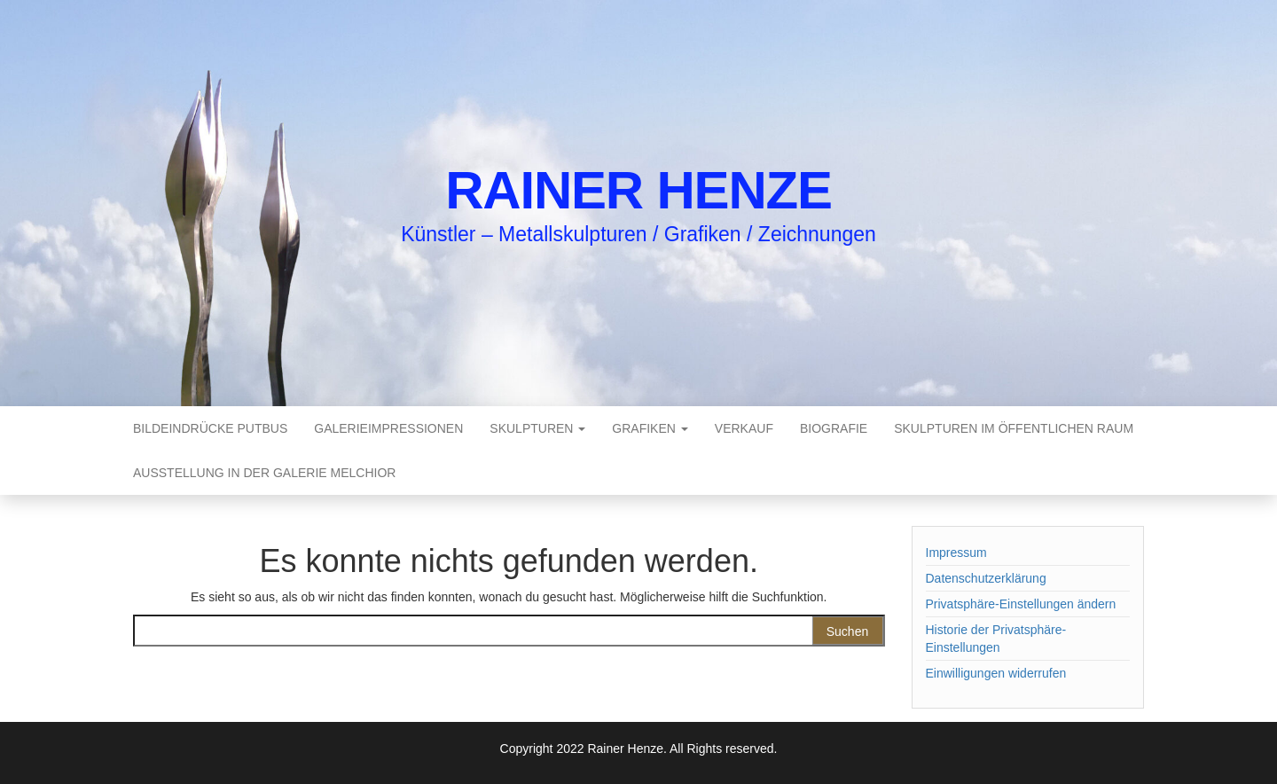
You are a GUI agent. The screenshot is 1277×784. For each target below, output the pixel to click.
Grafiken (649, 428)
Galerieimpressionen (388, 428)
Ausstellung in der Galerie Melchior (264, 473)
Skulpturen (537, 428)
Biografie (833, 428)
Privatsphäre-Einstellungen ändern (1021, 604)
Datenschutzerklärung (986, 578)
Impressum (956, 552)
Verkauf (744, 428)
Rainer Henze (638, 190)
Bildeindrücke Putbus (210, 428)
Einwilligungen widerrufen (996, 673)
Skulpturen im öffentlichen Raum (1013, 428)
